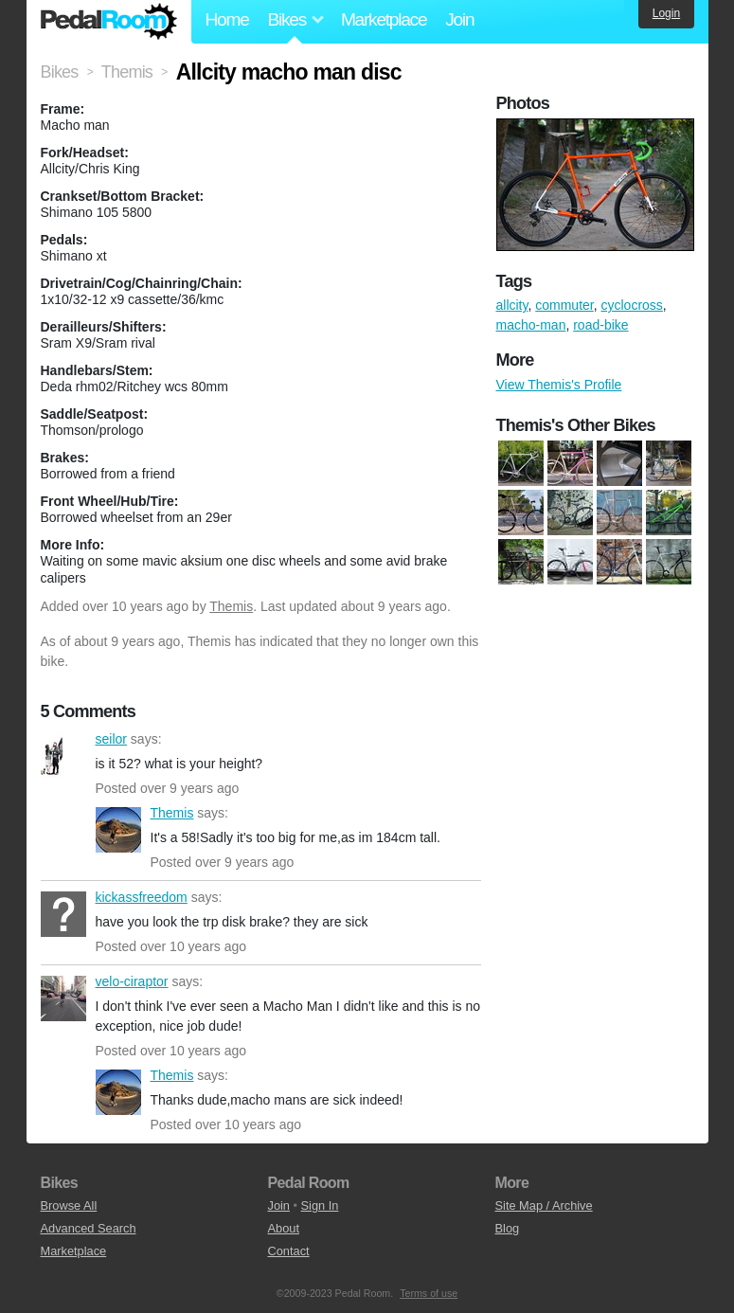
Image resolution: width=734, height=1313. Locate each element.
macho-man (531, 325)
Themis (231, 606)
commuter (564, 305)
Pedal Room (109, 22)
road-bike (600, 325)
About (283, 1228)
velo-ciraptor (63, 998)
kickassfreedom (63, 914)
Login (666, 13)
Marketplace (383, 19)
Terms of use (428, 1293)
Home (227, 19)
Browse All (69, 1205)
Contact (289, 1251)
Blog (507, 1228)
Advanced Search (88, 1228)
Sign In (320, 1205)
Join (459, 19)
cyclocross (632, 305)
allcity (512, 305)
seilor (63, 756)
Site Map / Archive (544, 1205)
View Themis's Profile (559, 384)
